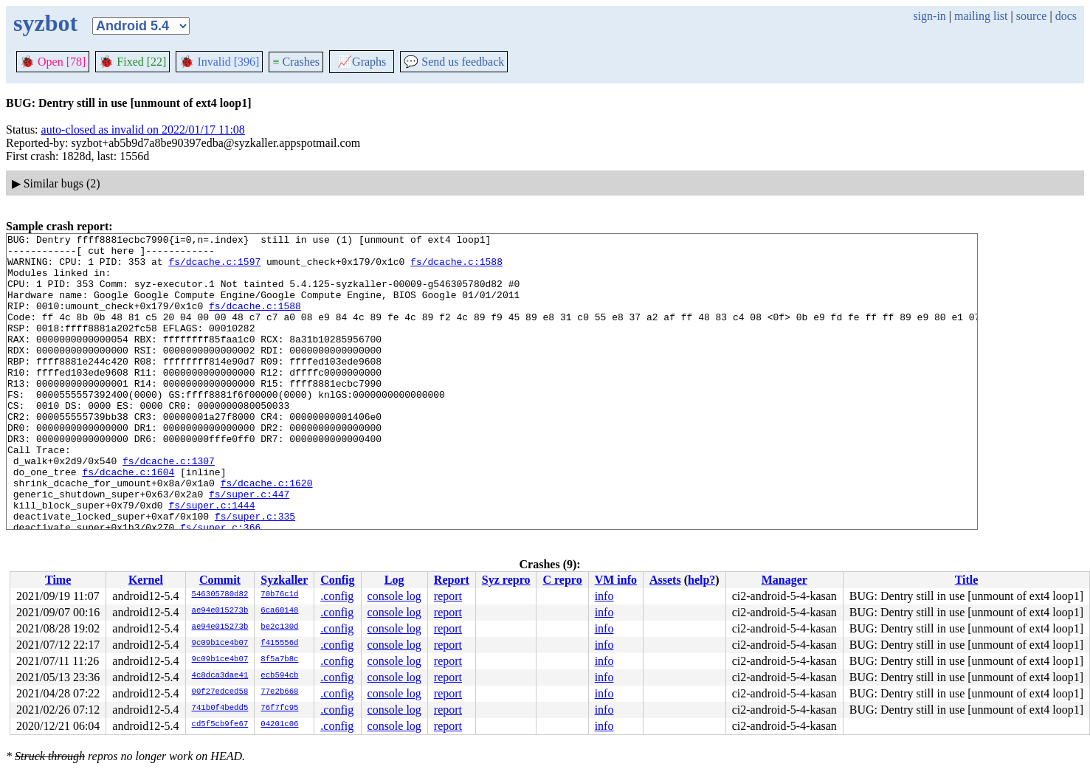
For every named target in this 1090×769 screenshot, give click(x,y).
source (1031, 16)
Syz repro (506, 579)
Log (394, 579)
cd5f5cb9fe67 (220, 725)
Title (967, 579)
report (448, 596)
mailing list (980, 16)
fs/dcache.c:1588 (456, 268)
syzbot (45, 23)
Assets (665, 579)
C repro (562, 579)
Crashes (296, 61)
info (604, 596)
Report (451, 579)
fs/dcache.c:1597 (214, 268)
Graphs (361, 61)
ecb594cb (279, 676)
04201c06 (279, 725)
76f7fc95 (279, 708)
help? (701, 579)
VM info (616, 579)
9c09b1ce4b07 (220, 643)
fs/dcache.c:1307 (169, 507)
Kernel (145, 579)
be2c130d (279, 627)
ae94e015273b (220, 611)
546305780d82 (220, 595)
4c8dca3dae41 (220, 676)
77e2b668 (279, 692)
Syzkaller (284, 579)
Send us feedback (454, 61)
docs (1066, 16)
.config (336, 596)
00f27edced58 (220, 692)
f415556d (279, 643)
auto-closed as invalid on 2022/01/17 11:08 (143, 129)
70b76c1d (279, 595)
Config (337, 579)
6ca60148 (279, 611)
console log (394, 596)
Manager (784, 579)
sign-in (929, 16)
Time (58, 579)
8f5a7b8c (279, 660)
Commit (220, 579)
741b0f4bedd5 (220, 708)
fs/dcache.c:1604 (128, 520)
